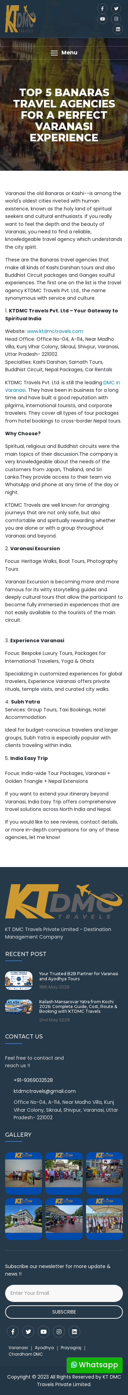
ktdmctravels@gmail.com (45, 1091)
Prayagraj (71, 1348)
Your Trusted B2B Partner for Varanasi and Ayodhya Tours (78, 976)
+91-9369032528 (33, 1080)
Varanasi (18, 1348)
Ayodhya (44, 1348)
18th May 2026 (54, 987)
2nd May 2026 (54, 1020)
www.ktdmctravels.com (55, 331)
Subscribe (64, 1311)
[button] (64, 53)
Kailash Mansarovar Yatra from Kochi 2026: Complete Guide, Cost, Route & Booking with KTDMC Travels (78, 1006)
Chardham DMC (26, 1354)
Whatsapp (94, 1365)
